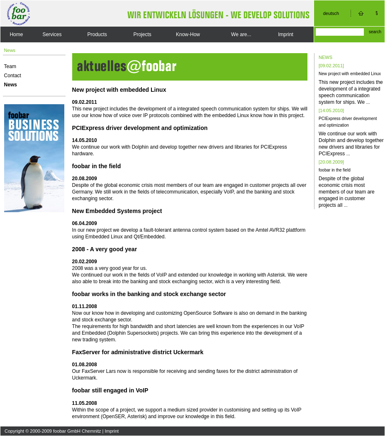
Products (97, 34)
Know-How (188, 34)
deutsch (331, 13)
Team (10, 66)
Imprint (285, 34)
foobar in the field (335, 170)
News (10, 85)
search (375, 31)
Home (16, 34)
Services (51, 34)
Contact (12, 75)
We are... (241, 34)
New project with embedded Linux (350, 73)
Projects (142, 34)
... (368, 102)
